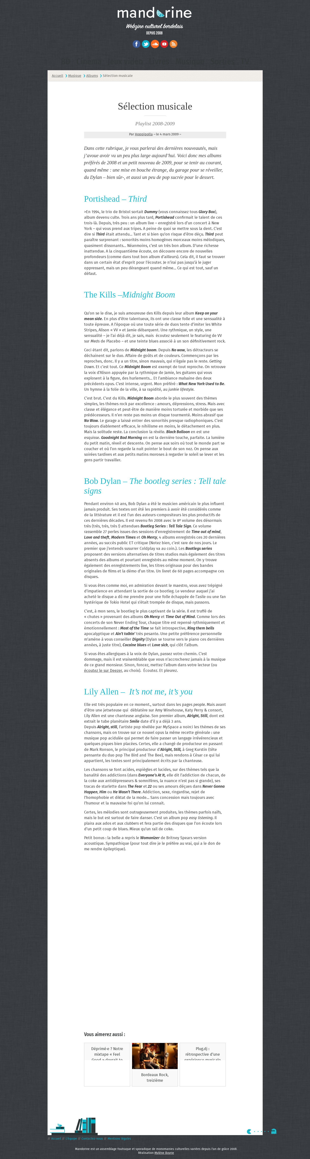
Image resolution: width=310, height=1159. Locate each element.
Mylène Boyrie (164, 1152)
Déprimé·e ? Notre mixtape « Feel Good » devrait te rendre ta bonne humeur (107, 1060)
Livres (159, 61)
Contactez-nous (92, 1138)
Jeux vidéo (125, 61)
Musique (189, 61)
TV (245, 61)
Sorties (222, 61)
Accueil (56, 1138)
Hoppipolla (144, 134)
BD (65, 61)
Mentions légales (119, 1138)
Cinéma (89, 61)
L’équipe (71, 1138)
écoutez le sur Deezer (103, 671)
